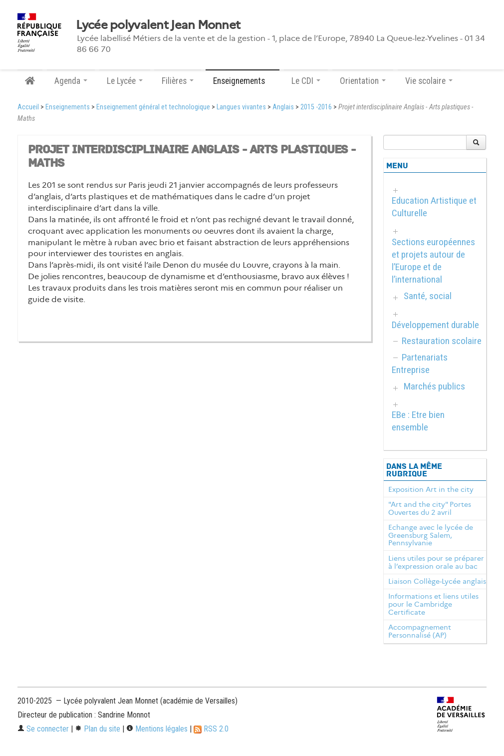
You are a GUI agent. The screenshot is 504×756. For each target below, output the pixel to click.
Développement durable (435, 325)
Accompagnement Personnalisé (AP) (419, 631)
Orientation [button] (363, 81)
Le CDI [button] (305, 81)
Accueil (28, 107)
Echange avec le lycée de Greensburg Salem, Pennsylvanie (430, 535)
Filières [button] (178, 81)
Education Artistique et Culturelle (434, 207)
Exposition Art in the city (431, 489)
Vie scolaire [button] (429, 81)
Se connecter (43, 729)
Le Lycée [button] (125, 81)
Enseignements (67, 107)
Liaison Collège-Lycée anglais (437, 581)
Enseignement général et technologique (153, 107)
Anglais (283, 107)
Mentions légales (157, 729)
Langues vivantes (241, 107)
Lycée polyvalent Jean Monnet (158, 25)
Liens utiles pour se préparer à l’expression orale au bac (436, 562)
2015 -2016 (316, 107)
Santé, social (428, 296)
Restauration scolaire (442, 341)
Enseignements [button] (242, 81)
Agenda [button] (70, 81)
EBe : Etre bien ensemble (418, 421)
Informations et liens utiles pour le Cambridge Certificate (433, 604)
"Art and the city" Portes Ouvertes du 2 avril (429, 508)
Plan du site (97, 729)
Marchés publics (434, 386)
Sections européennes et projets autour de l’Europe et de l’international (433, 260)
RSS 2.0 (211, 729)
